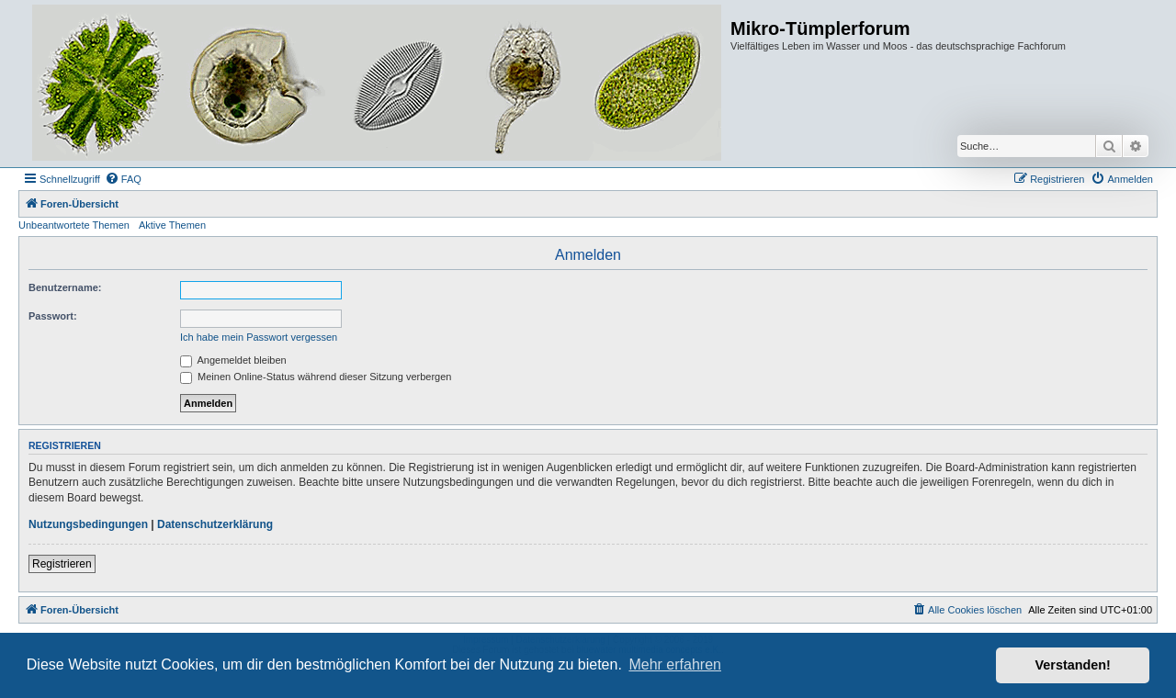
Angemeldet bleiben (233, 360)
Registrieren (62, 563)
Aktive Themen (172, 225)
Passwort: (52, 315)
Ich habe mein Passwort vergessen (258, 337)
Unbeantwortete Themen (74, 225)
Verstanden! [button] (1073, 665)
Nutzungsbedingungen (88, 524)
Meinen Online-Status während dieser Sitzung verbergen (315, 376)
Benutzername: (64, 287)
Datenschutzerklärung (215, 524)
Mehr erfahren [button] (674, 664)
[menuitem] (123, 179)
